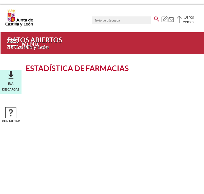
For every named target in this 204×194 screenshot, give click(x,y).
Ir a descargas (10, 86)
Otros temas (188, 19)
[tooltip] (164, 18)
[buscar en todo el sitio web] (156, 18)
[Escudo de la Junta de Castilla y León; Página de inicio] (19, 25)
